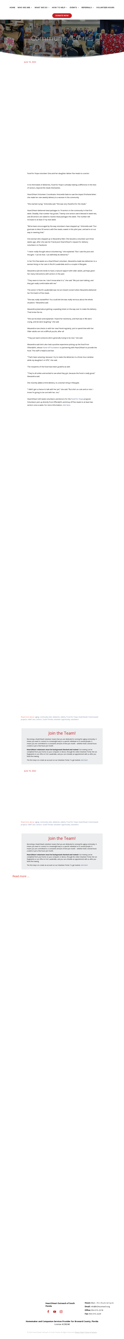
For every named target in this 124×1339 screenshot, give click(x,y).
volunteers (75, 719)
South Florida (48, 719)
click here (66, 405)
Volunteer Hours (105, 8)
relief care (31, 719)
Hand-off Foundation (51, 347)
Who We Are (23, 8)
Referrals (86, 8)
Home (12, 8)
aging (37, 717)
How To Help (58, 8)
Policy (82, 1332)
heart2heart (83, 717)
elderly (63, 717)
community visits (46, 717)
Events (73, 8)
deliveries (56, 717)
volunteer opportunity (62, 719)
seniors (39, 719)
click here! (84, 760)
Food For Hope (77, 399)
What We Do (41, 8)
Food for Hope (72, 717)
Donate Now (62, 16)
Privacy (77, 1332)
